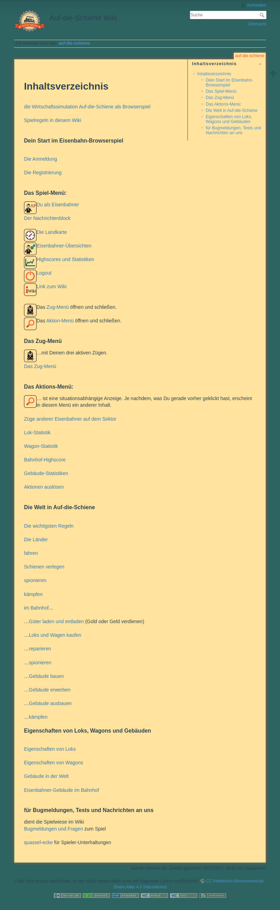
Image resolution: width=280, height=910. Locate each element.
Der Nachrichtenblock (47, 218)
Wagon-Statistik (41, 446)
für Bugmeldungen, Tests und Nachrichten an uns (233, 130)
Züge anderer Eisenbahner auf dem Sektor (70, 419)
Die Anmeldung (40, 159)
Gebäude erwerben (50, 690)
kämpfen (33, 594)
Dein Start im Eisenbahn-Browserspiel (229, 82)
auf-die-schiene (74, 43)
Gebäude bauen (46, 676)
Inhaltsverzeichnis (214, 73)
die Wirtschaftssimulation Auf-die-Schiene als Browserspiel (87, 106)
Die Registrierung (43, 172)
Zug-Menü (58, 307)
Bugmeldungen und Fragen (53, 829)
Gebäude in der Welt (46, 776)
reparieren (40, 648)
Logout (44, 273)
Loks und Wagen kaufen (55, 635)
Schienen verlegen (44, 566)
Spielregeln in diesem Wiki (52, 120)
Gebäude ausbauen (50, 703)
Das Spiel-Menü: (221, 91)
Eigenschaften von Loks (50, 749)
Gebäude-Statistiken (46, 473)
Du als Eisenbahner (58, 204)
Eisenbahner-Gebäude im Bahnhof (61, 790)
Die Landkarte (52, 232)
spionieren (35, 580)
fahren (31, 553)
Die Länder (36, 539)
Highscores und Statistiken (65, 259)
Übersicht (257, 24)
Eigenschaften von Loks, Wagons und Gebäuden (229, 119)
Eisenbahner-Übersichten (64, 245)
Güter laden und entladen (56, 621)
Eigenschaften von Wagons (53, 762)
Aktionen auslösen (44, 487)
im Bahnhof (36, 608)
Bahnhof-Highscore (45, 459)
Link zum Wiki (51, 286)
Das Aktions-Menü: (223, 104)
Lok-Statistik (37, 432)
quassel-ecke (38, 842)
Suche (262, 15)
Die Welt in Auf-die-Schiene (231, 110)
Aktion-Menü (60, 320)
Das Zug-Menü (220, 97)
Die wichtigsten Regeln (48, 526)
